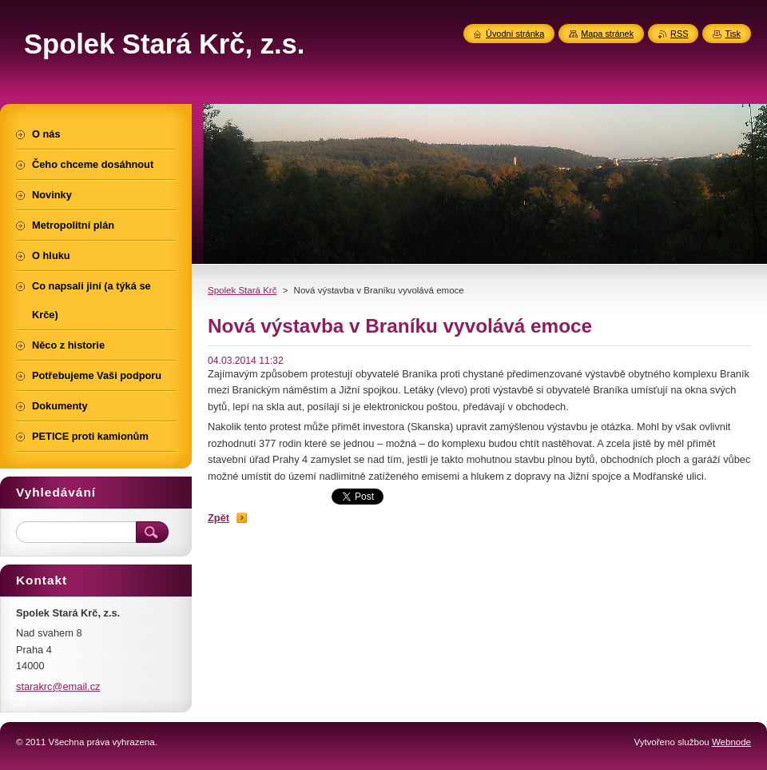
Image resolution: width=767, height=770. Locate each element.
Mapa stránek (607, 33)
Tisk (733, 33)
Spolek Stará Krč (242, 290)
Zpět (218, 518)
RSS (679, 33)
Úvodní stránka (515, 33)
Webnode (731, 742)
